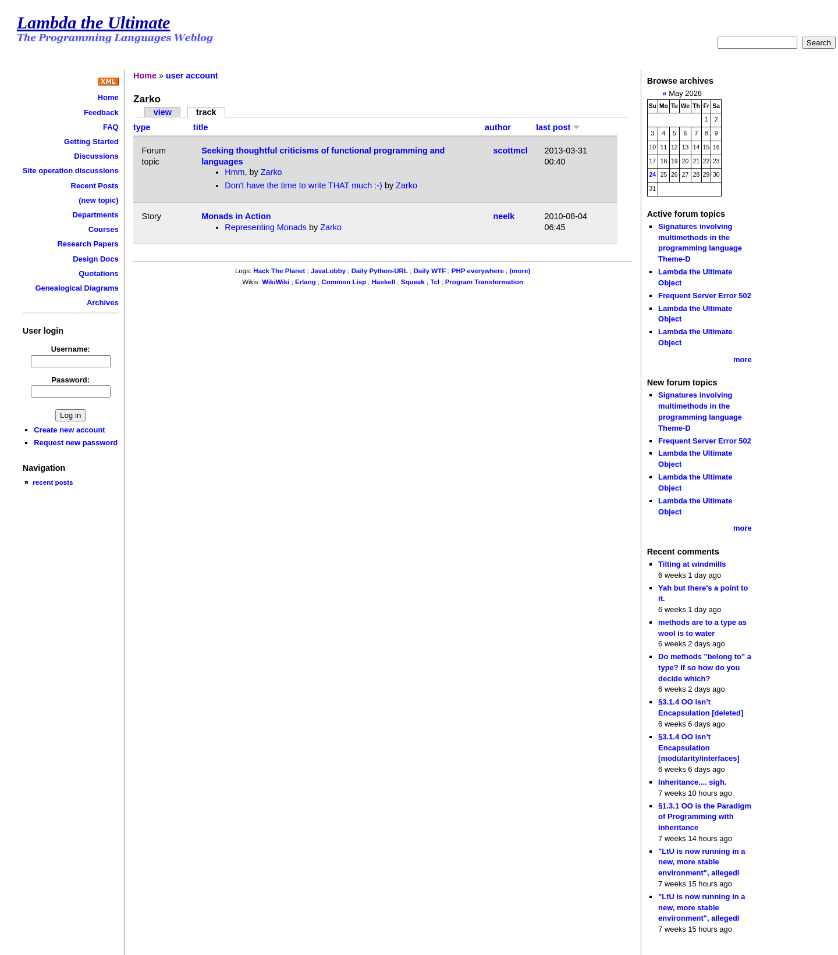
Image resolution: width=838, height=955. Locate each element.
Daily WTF (430, 270)
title (200, 127)
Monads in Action (236, 216)
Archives (103, 302)
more (742, 359)
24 (652, 174)
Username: (70, 349)
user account (192, 75)
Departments (95, 214)
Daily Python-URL (379, 270)
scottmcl (510, 150)
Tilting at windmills (692, 564)
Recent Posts (95, 185)
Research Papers (88, 243)
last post (558, 127)
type (142, 127)
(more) (520, 270)
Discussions (96, 156)
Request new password (76, 442)
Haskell (383, 281)
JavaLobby (328, 270)
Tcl (434, 281)
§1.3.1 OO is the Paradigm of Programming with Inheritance (704, 817)
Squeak (413, 281)
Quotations (98, 273)
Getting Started (91, 141)
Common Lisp (343, 281)
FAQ (111, 127)
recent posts (53, 482)
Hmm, (237, 172)
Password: (70, 379)
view (163, 112)
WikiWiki (275, 281)
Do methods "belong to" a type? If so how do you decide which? (704, 667)
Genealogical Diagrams (76, 288)
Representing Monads (266, 227)
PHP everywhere (478, 270)
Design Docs (95, 259)
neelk (504, 216)
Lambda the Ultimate (94, 23)
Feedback (101, 112)
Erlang (305, 281)
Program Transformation (484, 281)
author (498, 127)
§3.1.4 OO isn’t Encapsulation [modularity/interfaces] (699, 747)
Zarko (271, 172)
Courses (103, 229)
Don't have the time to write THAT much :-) (303, 185)
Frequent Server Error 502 (704, 295)
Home (108, 97)
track (206, 112)
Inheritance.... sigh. (692, 782)
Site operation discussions (71, 170)
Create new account (69, 429)
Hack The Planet (279, 270)
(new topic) (98, 200)
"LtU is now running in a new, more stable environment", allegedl (701, 862)
